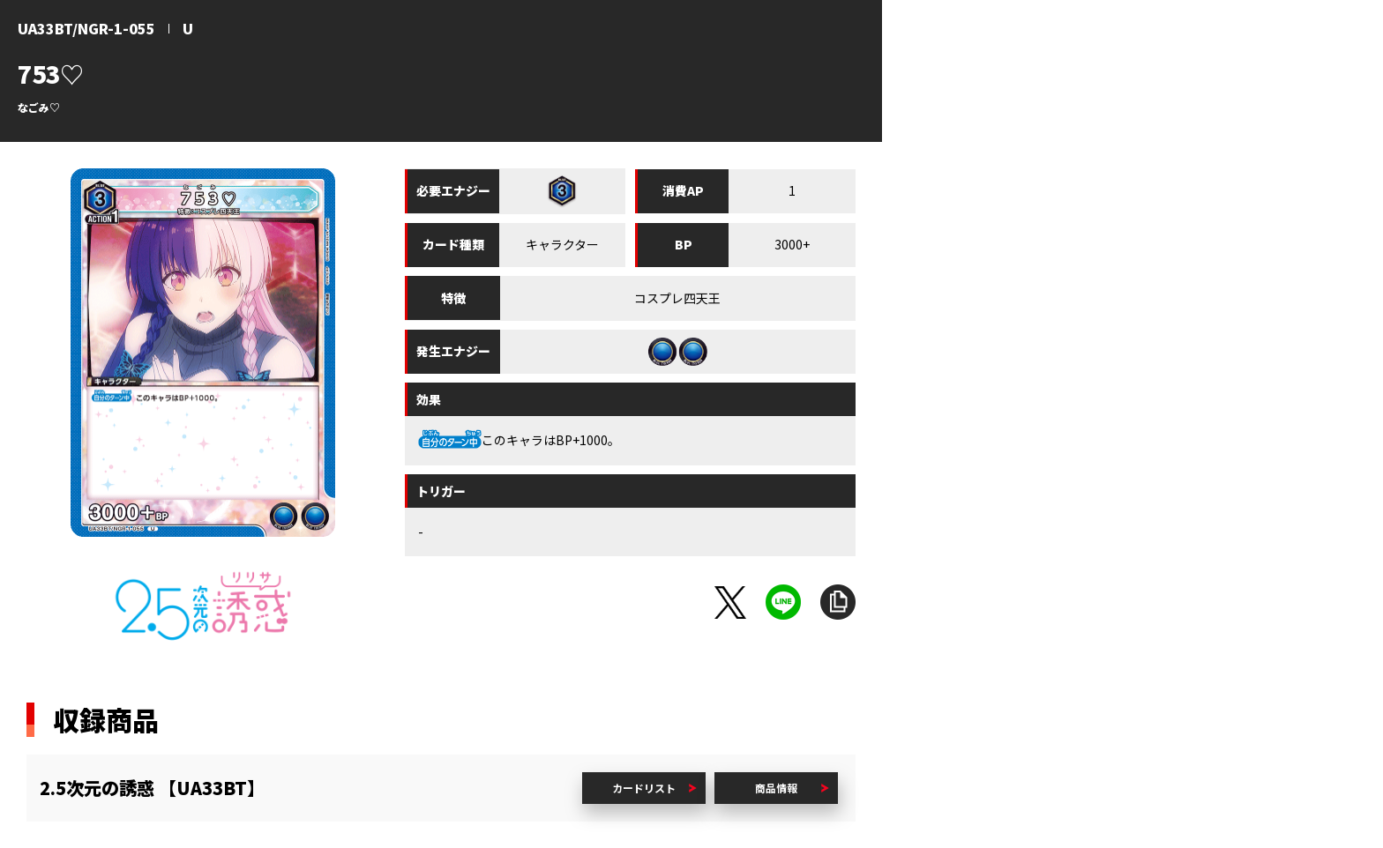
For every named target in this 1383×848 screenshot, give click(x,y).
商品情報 (776, 787)
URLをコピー (838, 602)
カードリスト (644, 787)
